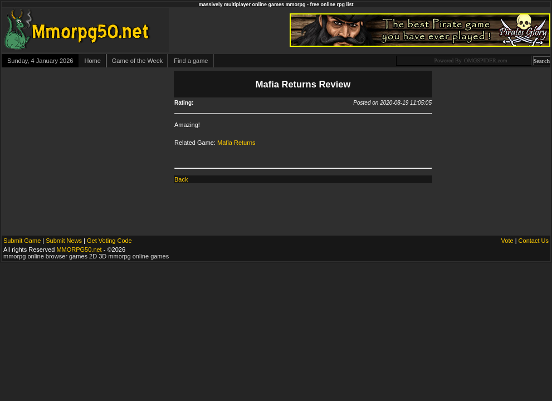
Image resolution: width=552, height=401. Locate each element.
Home (92, 60)
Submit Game (22, 240)
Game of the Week (137, 60)
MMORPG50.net (78, 249)
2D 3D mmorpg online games (129, 256)
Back (181, 179)
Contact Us (534, 240)
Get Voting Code (109, 240)
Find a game (191, 60)
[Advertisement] (86, 139)
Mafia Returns (236, 142)
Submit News (64, 240)
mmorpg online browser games (45, 256)
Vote (507, 240)
